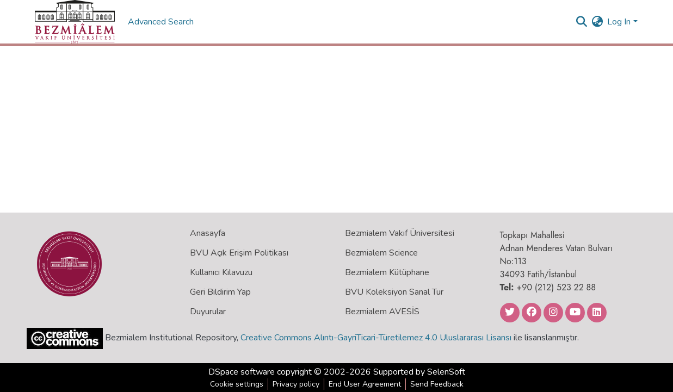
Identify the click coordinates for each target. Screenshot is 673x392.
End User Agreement (365, 384)
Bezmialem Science (381, 252)
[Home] (75, 21)
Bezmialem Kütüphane (387, 272)
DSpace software (241, 372)
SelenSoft (446, 372)
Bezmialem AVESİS (382, 311)
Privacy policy (296, 384)
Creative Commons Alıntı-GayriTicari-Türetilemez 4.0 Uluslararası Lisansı (375, 338)
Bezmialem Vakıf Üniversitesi (399, 233)
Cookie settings (236, 384)
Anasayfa (207, 233)
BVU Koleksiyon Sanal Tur (394, 292)
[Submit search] (581, 21)
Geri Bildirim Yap (220, 292)
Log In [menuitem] (619, 22)
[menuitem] (597, 21)
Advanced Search (162, 22)
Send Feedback (437, 384)
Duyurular (208, 311)
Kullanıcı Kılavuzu (221, 272)
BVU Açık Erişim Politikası (239, 252)
